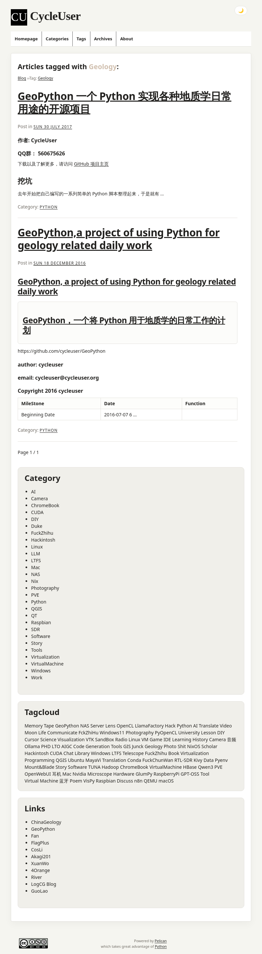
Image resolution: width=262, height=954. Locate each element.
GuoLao (39, 891)
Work (36, 677)
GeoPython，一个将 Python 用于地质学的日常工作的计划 (124, 325)
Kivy (198, 760)
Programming (39, 760)
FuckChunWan (157, 760)
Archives (103, 39)
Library (82, 753)
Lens (110, 726)
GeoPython (67, 726)
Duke (36, 526)
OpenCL (125, 726)
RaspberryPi (166, 774)
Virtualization (45, 657)
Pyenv (221, 760)
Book (173, 753)
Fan (35, 836)
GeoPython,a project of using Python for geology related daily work (119, 238)
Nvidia (79, 774)
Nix (34, 581)
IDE (167, 739)
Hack (170, 726)
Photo (170, 746)
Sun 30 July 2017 (52, 126)
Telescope (133, 753)
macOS (166, 781)
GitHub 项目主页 (91, 164)
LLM (35, 553)
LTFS (36, 560)
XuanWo (40, 863)
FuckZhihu (42, 533)
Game (156, 739)
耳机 (56, 774)
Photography (45, 588)
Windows (41, 670)
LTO (56, 746)
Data (208, 760)
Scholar (209, 746)
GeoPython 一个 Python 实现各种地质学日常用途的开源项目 (124, 102)
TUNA (94, 767)
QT (34, 615)
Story (36, 643)
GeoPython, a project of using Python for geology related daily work (127, 286)
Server (97, 726)
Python (49, 206)
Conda (134, 760)
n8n (138, 781)
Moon (31, 732)
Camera (39, 498)
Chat (68, 753)
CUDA (37, 512)
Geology (45, 78)
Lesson (208, 732)
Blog (22, 78)
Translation (114, 760)
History (200, 739)
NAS (35, 574)
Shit (182, 746)
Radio (121, 739)
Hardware (124, 774)
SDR (35, 629)
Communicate (62, 732)
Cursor (32, 739)
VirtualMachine (47, 664)
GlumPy (144, 774)
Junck (137, 746)
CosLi (37, 849)
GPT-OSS (190, 774)
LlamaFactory (149, 726)
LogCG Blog (43, 884)
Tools (36, 650)
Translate (208, 726)
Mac (35, 567)
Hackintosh (43, 540)
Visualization (71, 739)
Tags (81, 39)
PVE (35, 595)
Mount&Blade (39, 767)
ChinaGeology (46, 822)
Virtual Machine (41, 781)
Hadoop (110, 767)
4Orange (40, 870)
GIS (127, 746)
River (36, 877)
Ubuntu (76, 760)
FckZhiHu (89, 732)
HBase (190, 767)
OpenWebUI (38, 774)
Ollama (32, 746)
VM (144, 739)
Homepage (26, 39)
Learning (181, 739)
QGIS (36, 609)
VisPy (89, 781)
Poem (76, 781)
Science (48, 739)
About (126, 39)
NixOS (193, 746)
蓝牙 (63, 781)
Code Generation (91, 746)
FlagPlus (40, 843)
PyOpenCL (166, 732)
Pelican (161, 940)
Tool (204, 774)
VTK (90, 739)
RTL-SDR (184, 760)
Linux (37, 547)
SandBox (104, 739)
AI (33, 491)
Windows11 (112, 732)
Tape (49, 726)
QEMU (151, 781)
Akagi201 (41, 856)
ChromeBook (45, 505)
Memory (34, 726)
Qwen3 (205, 767)
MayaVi (93, 760)
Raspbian (41, 622)
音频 (231, 739)
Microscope (99, 774)
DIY (35, 519)
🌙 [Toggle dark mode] (241, 10)
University (189, 732)
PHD (46, 746)
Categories (57, 39)
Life (42, 732)
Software (40, 636)
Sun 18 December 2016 (59, 263)
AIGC (66, 746)
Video (226, 726)
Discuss (125, 781)
